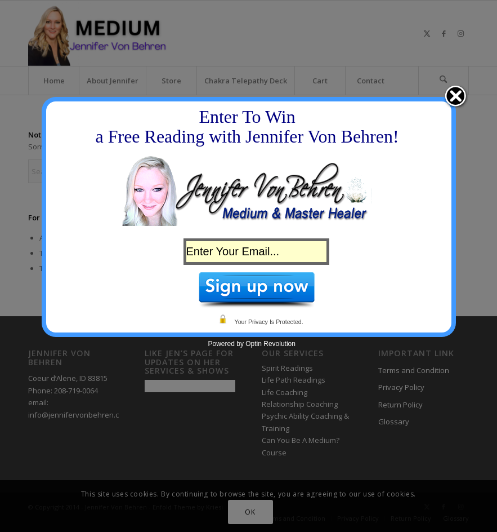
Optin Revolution (270, 344)
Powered (221, 344)
